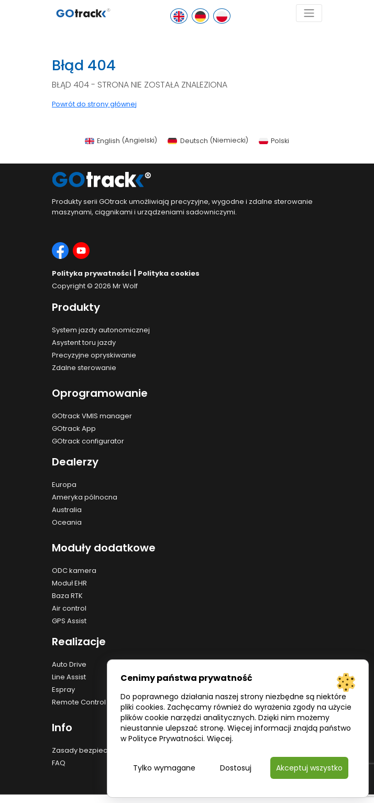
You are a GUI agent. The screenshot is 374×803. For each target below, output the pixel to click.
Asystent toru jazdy (84, 343)
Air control (69, 608)
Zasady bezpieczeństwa (94, 750)
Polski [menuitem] (280, 140)
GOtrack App (74, 428)
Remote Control (79, 702)
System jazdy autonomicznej (101, 330)
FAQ (58, 763)
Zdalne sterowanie (84, 368)
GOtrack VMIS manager (92, 416)
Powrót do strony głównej (94, 104)
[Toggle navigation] (309, 13)
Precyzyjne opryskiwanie (94, 355)
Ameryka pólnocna (84, 497)
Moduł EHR (69, 583)
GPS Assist (69, 621)
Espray (63, 690)
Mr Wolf (125, 286)
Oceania (67, 522)
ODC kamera (74, 571)
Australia (67, 510)
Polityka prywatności (91, 273)
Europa (64, 485)
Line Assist (69, 677)
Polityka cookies (169, 273)
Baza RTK (67, 596)
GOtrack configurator (88, 441)
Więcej (219, 738)
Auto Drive (69, 664)
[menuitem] (121, 141)
